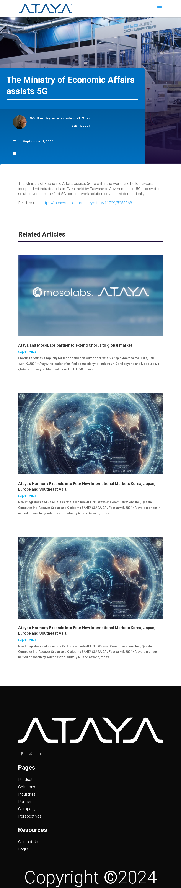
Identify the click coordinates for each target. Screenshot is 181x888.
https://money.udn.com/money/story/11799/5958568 (87, 203)
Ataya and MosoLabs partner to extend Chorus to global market (75, 345)
